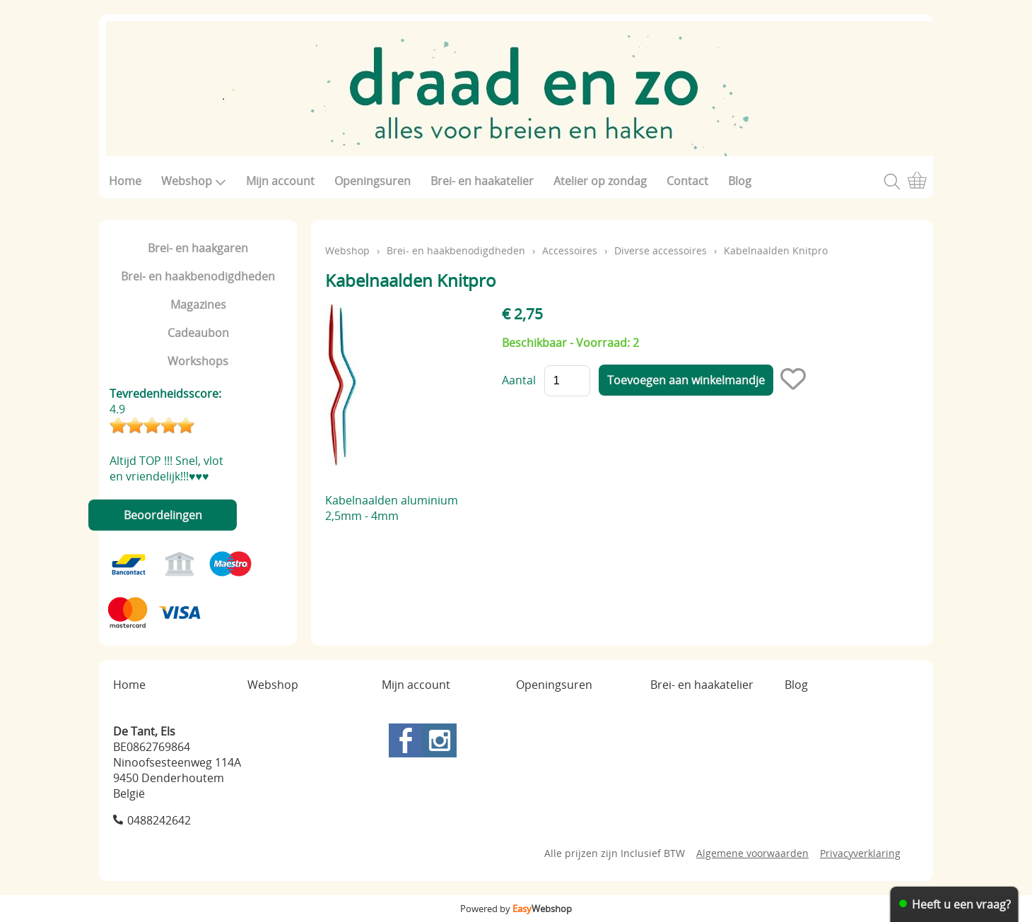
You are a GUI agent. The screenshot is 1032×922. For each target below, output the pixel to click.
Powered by (516, 908)
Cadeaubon (198, 333)
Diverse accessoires (660, 250)
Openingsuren (372, 181)
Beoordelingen (163, 515)
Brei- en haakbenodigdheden (198, 276)
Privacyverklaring (860, 853)
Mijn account (280, 181)
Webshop (193, 181)
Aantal (519, 380)
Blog (739, 181)
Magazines (198, 304)
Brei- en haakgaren (198, 248)
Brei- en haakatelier (482, 181)
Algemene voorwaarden (752, 853)
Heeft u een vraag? (961, 904)
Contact (687, 181)
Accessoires (569, 250)
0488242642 (159, 820)
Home (125, 181)
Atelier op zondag (600, 181)
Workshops (198, 361)
